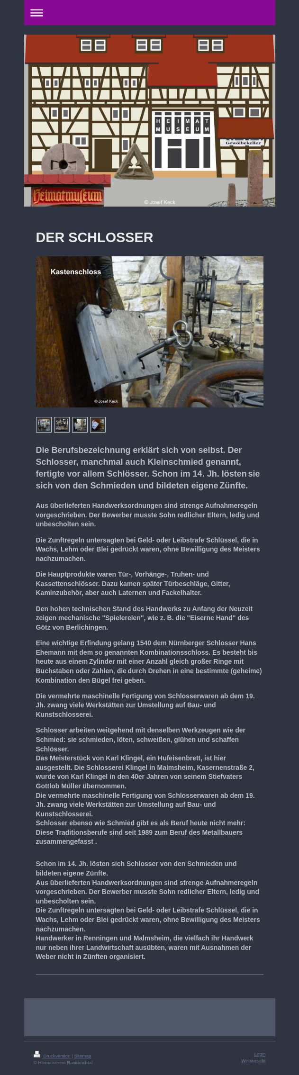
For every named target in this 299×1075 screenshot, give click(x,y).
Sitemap (82, 1055)
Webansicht (253, 1060)
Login (260, 1054)
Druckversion (53, 1055)
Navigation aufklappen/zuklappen (150, 12)
